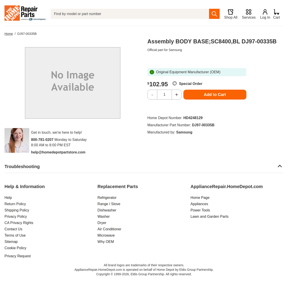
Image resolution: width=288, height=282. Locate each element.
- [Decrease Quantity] (152, 94)
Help (8, 198)
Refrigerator (106, 198)
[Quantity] (164, 95)
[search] (212, 14)
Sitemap (11, 242)
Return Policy (15, 204)
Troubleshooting (22, 166)
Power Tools (200, 210)
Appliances (199, 204)
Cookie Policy (15, 248)
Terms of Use (15, 235)
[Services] (247, 14)
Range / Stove (108, 204)
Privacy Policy (15, 216)
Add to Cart (215, 94)
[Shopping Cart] (278, 14)
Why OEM (105, 242)
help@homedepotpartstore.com (58, 152)
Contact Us (13, 229)
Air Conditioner (109, 229)
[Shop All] (229, 14)
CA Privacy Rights (18, 223)
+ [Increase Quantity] (176, 94)
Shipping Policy (16, 210)
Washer (103, 216)
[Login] (263, 14)
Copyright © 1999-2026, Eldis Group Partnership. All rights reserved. (144, 274)
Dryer (101, 223)
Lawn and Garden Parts (210, 216)
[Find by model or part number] (129, 14)
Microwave (106, 235)
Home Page (200, 198)
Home (8, 34)
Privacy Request (17, 256)
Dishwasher (106, 210)
